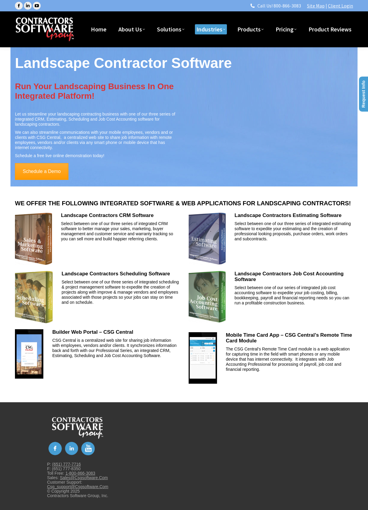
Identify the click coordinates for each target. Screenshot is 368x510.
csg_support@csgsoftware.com (77, 486)
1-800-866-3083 (80, 473)
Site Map (316, 6)
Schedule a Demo (42, 171)
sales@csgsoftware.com (84, 477)
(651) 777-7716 (66, 464)
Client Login (340, 6)
